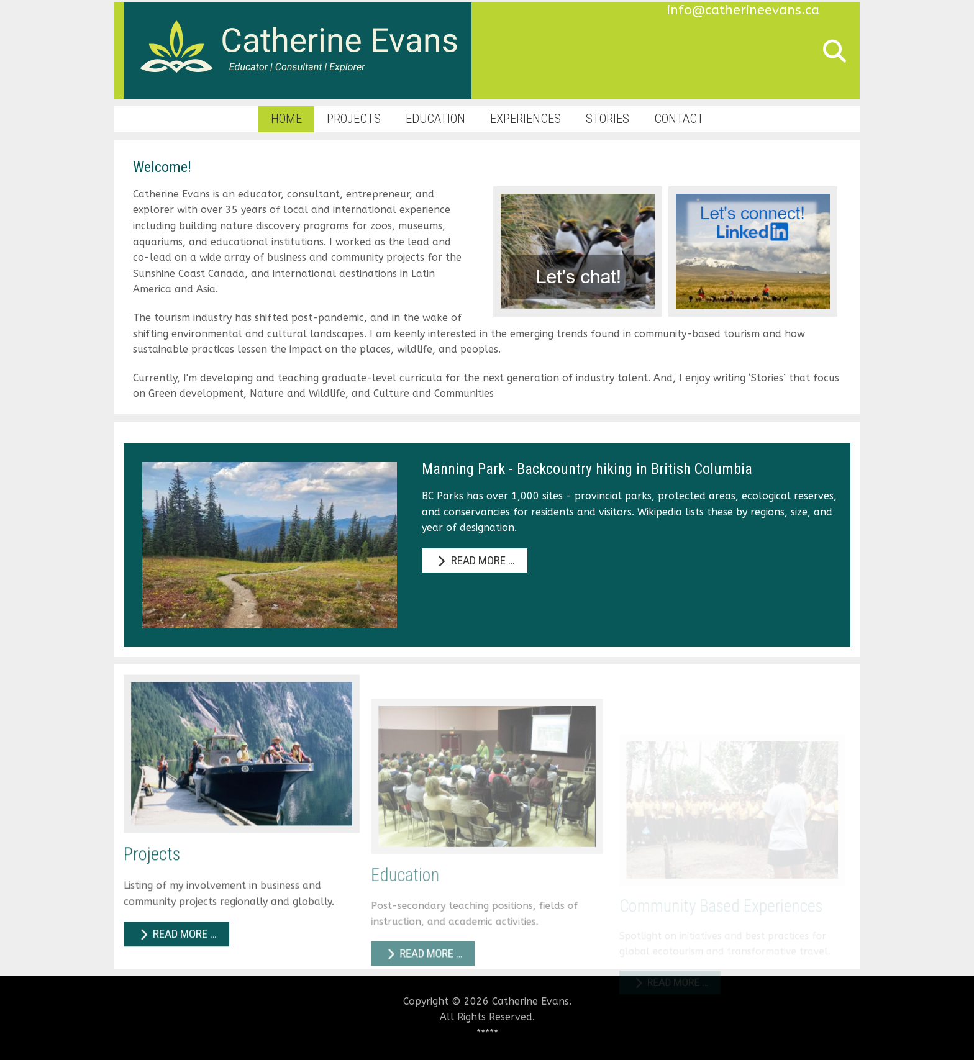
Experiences (525, 118)
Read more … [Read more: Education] (424, 987)
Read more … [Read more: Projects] (178, 961)
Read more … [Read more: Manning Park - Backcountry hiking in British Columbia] (474, 560)
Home (286, 118)
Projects (354, 118)
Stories (607, 118)
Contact (679, 118)
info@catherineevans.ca (743, 9)
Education (435, 118)
